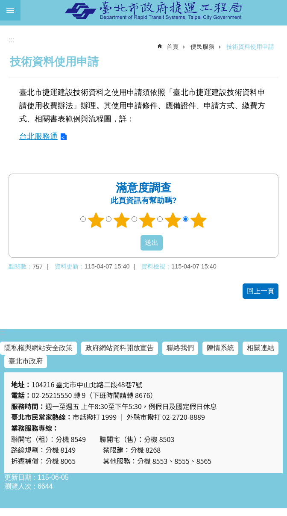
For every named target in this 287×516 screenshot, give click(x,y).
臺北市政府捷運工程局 (153, 10)
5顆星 (198, 220)
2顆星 (122, 220)
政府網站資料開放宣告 (119, 347)
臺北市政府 (26, 361)
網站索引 (10, 10)
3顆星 (147, 220)
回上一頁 (260, 291)
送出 (132, 243)
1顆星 (96, 220)
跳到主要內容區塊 (4, 4)
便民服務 (202, 46)
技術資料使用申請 (250, 46)
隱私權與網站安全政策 (38, 347)
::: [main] (11, 40)
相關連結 (260, 347)
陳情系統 (220, 347)
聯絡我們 (180, 347)
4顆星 (173, 220)
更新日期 (18, 477)
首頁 (173, 46)
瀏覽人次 (18, 486)
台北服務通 (38, 136)
